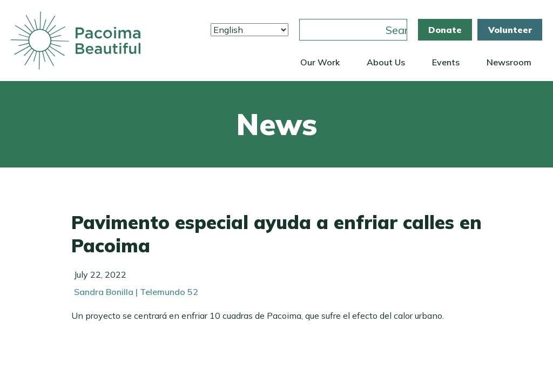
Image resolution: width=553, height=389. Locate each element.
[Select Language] (249, 29)
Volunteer (510, 29)
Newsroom (509, 62)
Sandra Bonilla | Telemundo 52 (136, 291)
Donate (445, 29)
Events (446, 62)
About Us (386, 62)
